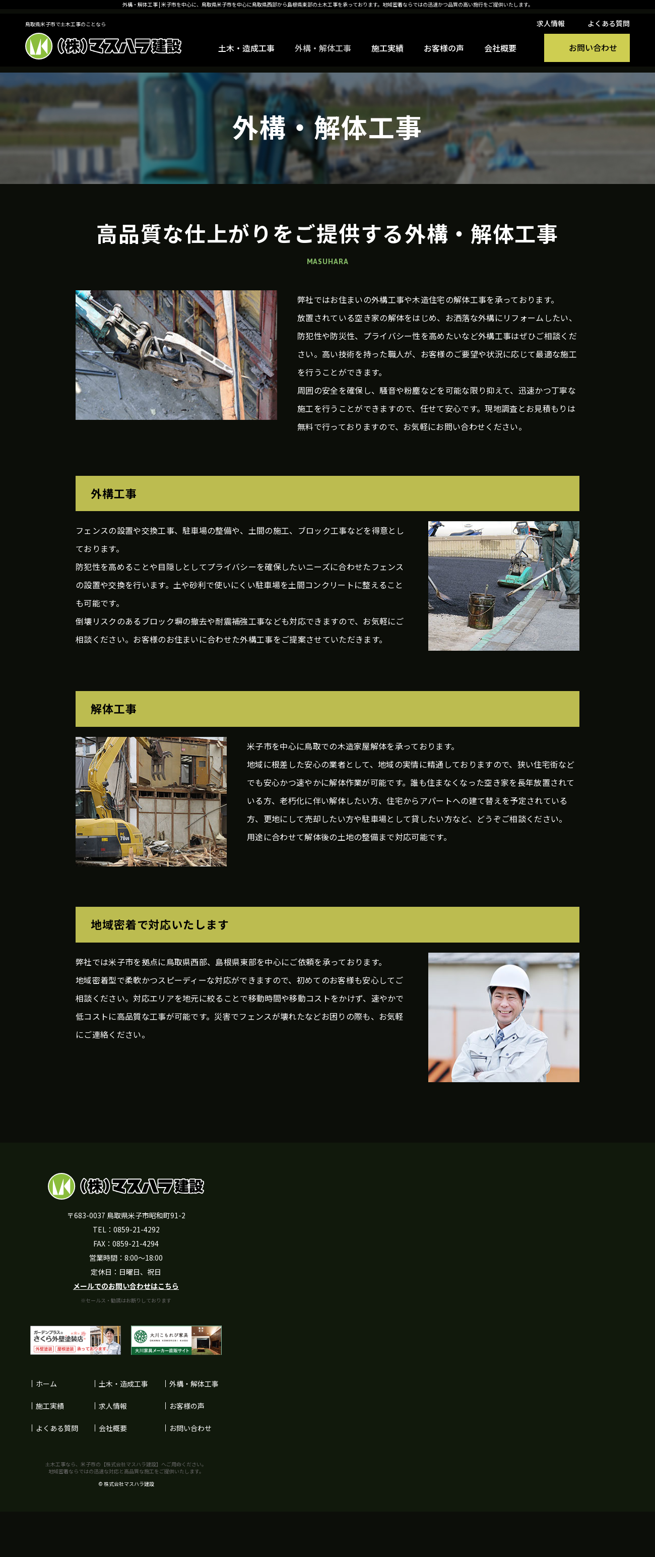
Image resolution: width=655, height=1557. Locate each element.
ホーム (46, 1383)
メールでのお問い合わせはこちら (126, 1286)
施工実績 (387, 48)
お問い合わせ (190, 1427)
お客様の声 (444, 48)
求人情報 (551, 23)
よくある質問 (608, 23)
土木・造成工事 (246, 48)
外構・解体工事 (323, 48)
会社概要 (500, 48)
